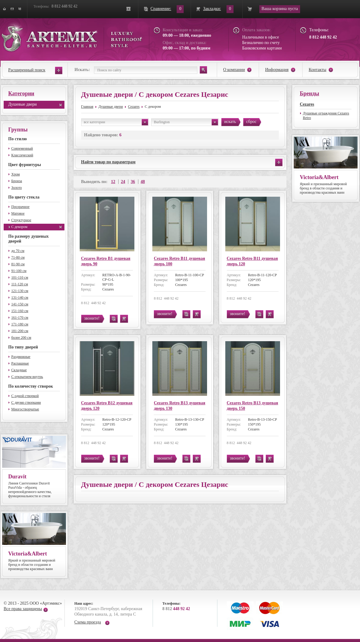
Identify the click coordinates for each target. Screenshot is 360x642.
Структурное (21, 220)
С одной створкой (25, 396)
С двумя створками (26, 402)
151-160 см (19, 311)
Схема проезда (87, 622)
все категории (116, 122)
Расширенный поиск (26, 70)
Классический (22, 155)
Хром (15, 174)
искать (230, 121)
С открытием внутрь (27, 377)
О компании (234, 69)
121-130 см (19, 291)
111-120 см (19, 284)
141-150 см (19, 304)
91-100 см (18, 271)
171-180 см (19, 324)
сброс (251, 121)
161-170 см (19, 317)
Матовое (18, 213)
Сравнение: (161, 8)
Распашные (20, 363)
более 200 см (21, 337)
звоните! (92, 318)
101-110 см (19, 277)
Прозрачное (20, 207)
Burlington (186, 122)
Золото (16, 187)
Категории (21, 93)
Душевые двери (22, 104)
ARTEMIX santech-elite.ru (72, 37)
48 (143, 181)
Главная (87, 106)
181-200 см (19, 331)
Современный (22, 148)
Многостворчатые (25, 409)
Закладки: (212, 8)
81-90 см (18, 264)
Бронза (16, 181)
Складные (19, 370)
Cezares (134, 106)
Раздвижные (20, 357)
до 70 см (17, 251)
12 (113, 181)
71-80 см (18, 257)
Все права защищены (23, 608)
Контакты (317, 69)
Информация (277, 69)
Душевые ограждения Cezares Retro (326, 115)
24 (123, 181)
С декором (19, 227)
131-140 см (19, 297)
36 (133, 181)
